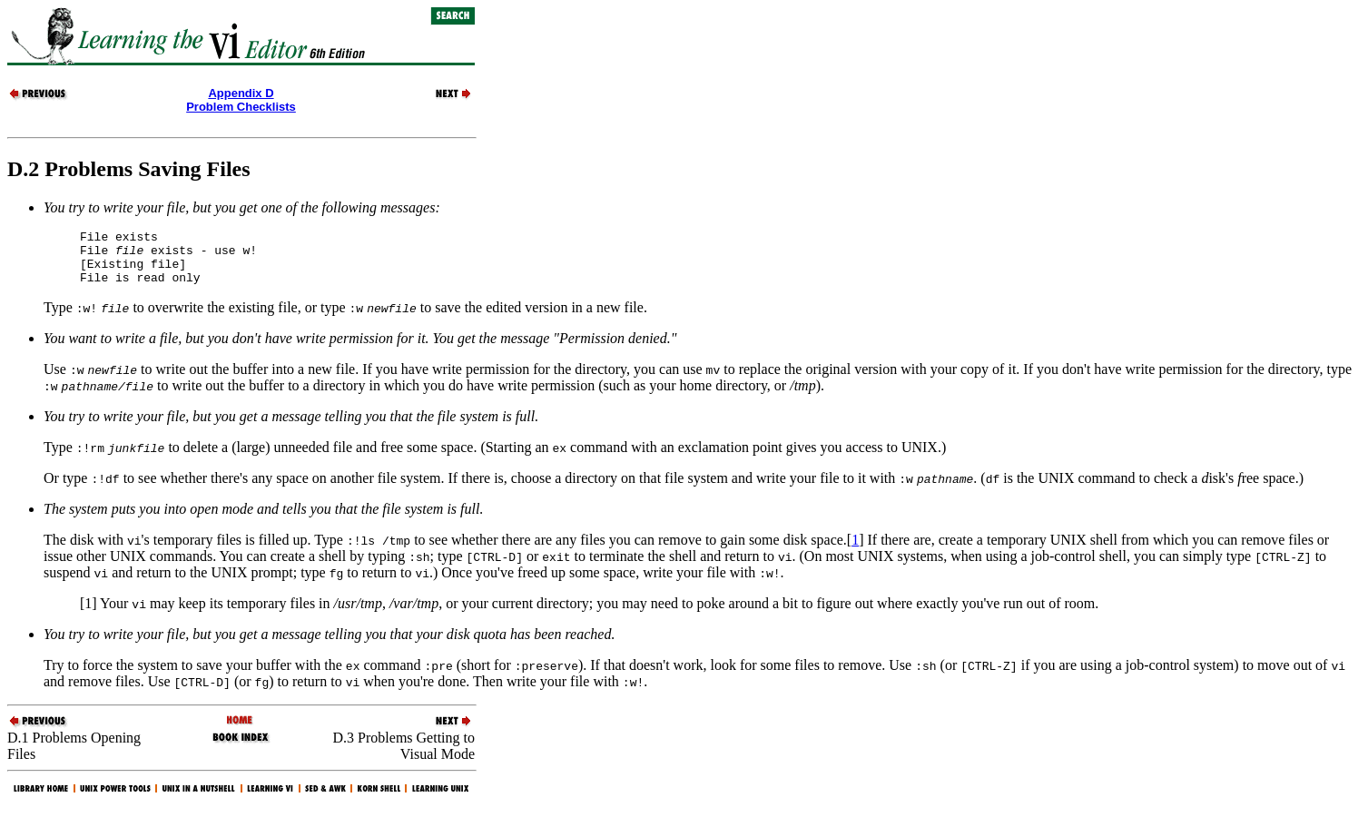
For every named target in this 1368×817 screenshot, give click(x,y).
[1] (88, 614)
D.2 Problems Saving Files (129, 169)
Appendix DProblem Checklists (241, 99)
